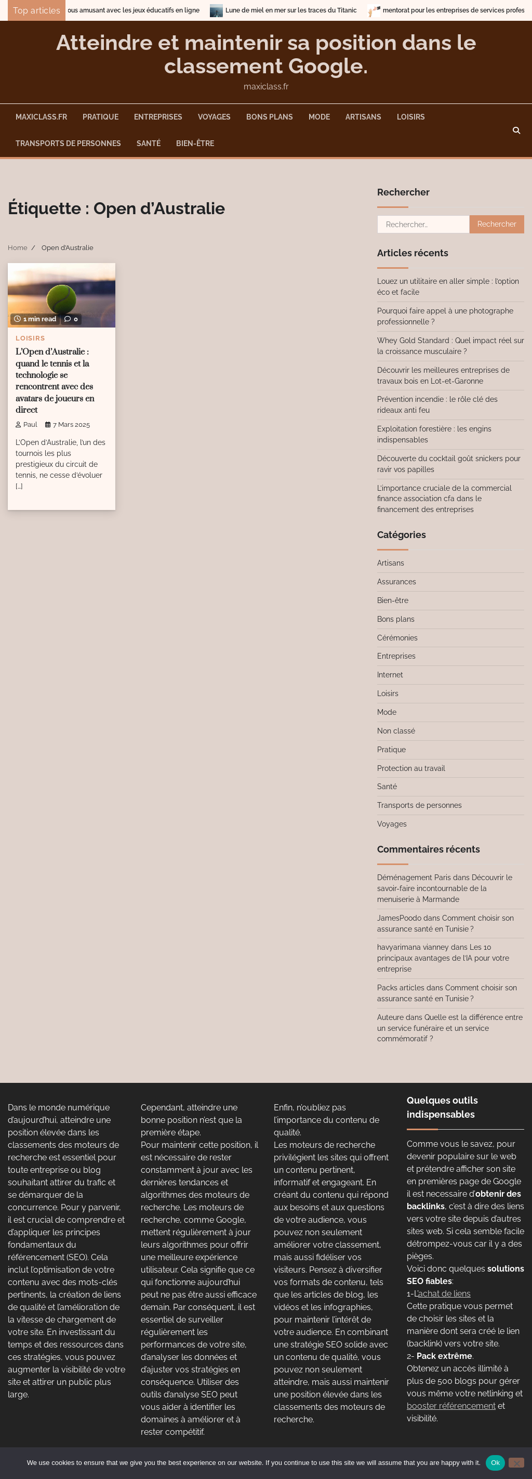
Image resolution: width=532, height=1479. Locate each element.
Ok (495, 1463)
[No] (516, 1463)
